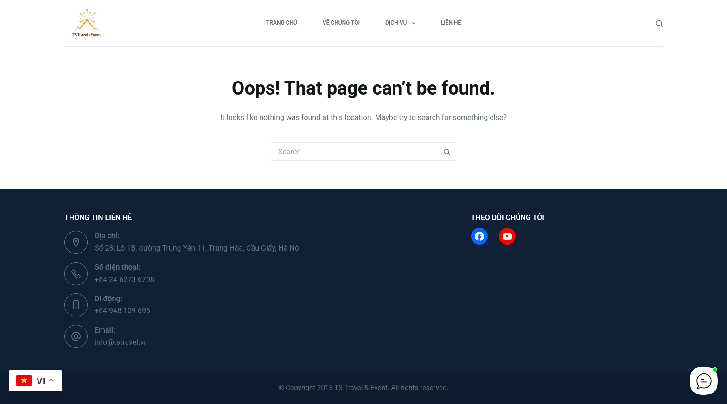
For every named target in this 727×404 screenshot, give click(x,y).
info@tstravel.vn (121, 342)
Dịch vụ (402, 23)
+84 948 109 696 (122, 310)
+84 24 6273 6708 (124, 279)
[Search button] (447, 151)
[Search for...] (354, 151)
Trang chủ (281, 22)
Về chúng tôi (341, 22)
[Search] (659, 23)
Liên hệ (451, 22)
